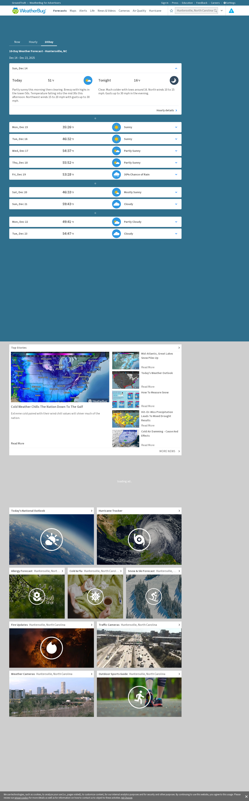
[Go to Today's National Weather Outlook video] (51, 536)
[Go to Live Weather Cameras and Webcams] (51, 694)
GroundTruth (19, 3)
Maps (73, 11)
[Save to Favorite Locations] (171, 11)
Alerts (83, 11)
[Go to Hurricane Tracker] (139, 536)
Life (92, 11)
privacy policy (21, 798)
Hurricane (155, 11)
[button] (246, 796)
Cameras (124, 11)
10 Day (49, 42)
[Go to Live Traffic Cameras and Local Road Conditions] (139, 645)
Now (17, 42)
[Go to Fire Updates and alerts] (51, 645)
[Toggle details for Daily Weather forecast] (95, 68)
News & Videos (107, 11)
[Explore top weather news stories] (95, 347)
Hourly (33, 42)
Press (175, 3)
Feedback (201, 3)
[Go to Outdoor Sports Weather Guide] (139, 694)
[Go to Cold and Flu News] (95, 593)
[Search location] (196, 10)
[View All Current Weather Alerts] (231, 11)
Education (187, 3)
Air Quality (139, 11)
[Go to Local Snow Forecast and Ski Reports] (154, 593)
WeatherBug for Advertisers (45, 3)
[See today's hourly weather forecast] (95, 110)
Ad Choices (126, 798)
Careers (215, 3)
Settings (229, 3)
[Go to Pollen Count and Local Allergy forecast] (37, 593)
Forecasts (60, 11)
